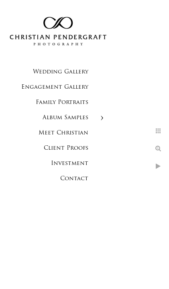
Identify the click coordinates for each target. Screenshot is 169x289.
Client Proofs (66, 148)
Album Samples (65, 118)
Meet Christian (63, 133)
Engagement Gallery (54, 87)
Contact (74, 179)
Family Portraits (62, 103)
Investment (69, 164)
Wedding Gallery (60, 72)
